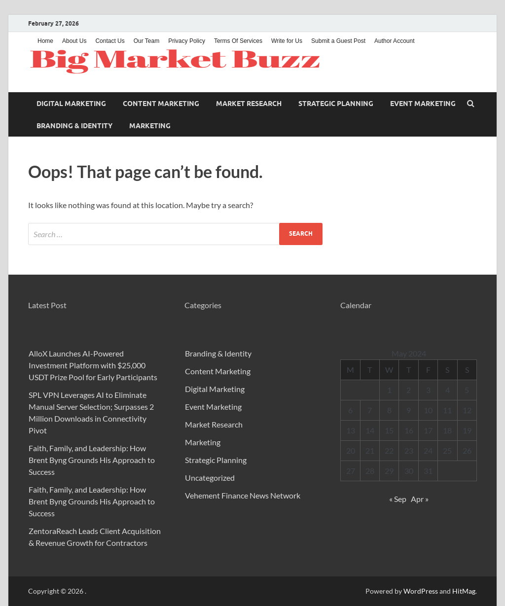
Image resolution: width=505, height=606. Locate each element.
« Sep (397, 498)
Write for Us (286, 40)
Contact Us (109, 40)
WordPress (420, 591)
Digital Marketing (71, 103)
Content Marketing (161, 103)
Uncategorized (210, 477)
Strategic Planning (335, 103)
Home (45, 40)
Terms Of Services (238, 40)
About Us (74, 40)
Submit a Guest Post (338, 40)
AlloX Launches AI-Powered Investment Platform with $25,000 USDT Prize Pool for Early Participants (93, 365)
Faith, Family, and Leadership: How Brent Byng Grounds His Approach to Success (92, 459)
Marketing (150, 126)
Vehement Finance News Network (242, 495)
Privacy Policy (186, 40)
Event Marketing (423, 103)
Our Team (146, 40)
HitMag (463, 591)
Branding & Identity (74, 126)
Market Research (249, 103)
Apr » (420, 498)
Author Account (394, 40)
